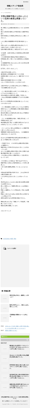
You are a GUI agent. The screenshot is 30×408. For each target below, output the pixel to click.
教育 (11, 238)
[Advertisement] (13, 223)
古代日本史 (6, 238)
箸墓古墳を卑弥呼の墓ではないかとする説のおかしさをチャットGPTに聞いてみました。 (19, 386)
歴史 (15, 238)
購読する (4, 336)
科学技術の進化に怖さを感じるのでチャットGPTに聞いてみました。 (19, 366)
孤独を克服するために (11, 330)
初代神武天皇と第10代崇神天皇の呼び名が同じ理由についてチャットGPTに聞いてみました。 (19, 376)
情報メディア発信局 (15, 6)
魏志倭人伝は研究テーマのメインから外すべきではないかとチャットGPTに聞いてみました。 (19, 347)
